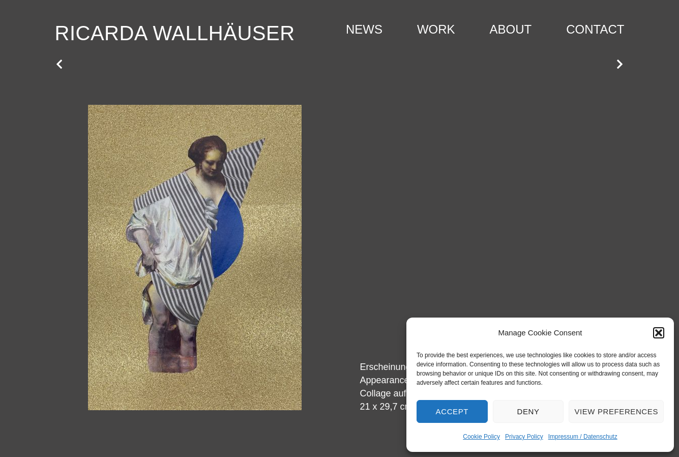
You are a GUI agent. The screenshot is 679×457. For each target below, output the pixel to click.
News (364, 29)
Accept (452, 411)
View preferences (616, 411)
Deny (528, 411)
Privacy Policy (524, 436)
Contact (595, 29)
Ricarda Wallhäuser (175, 33)
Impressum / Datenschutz (582, 436)
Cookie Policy (481, 436)
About (511, 29)
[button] (659, 333)
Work (436, 29)
